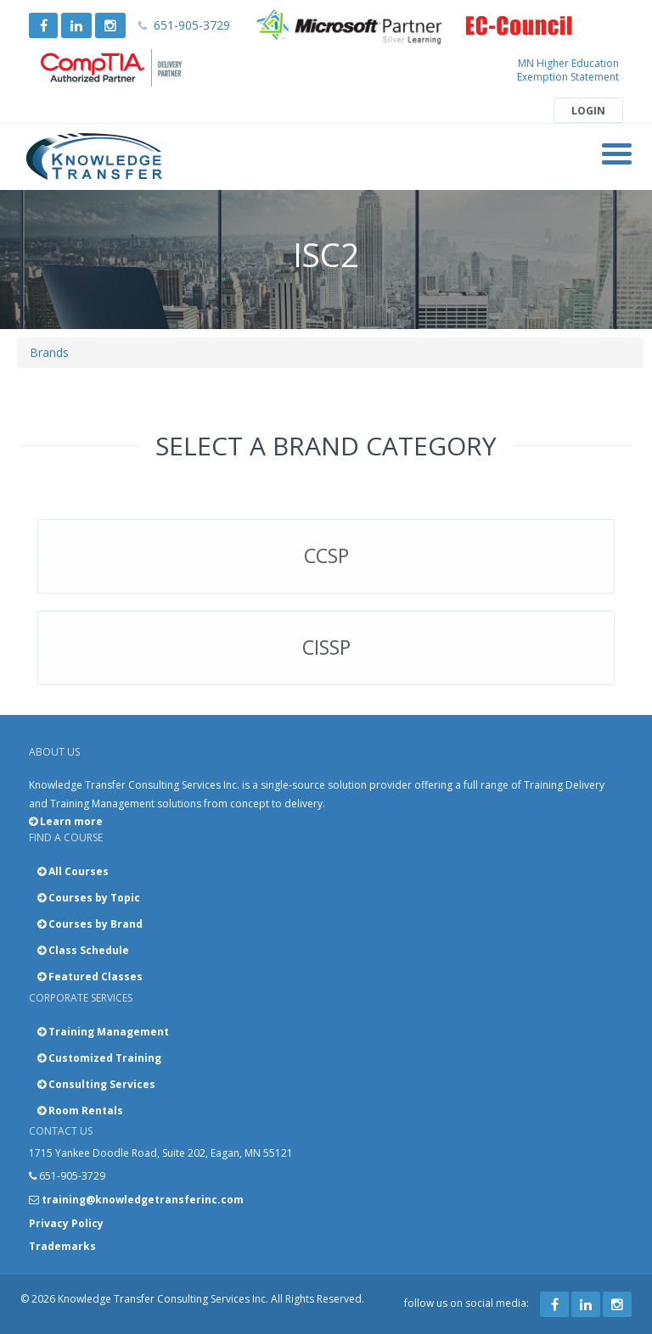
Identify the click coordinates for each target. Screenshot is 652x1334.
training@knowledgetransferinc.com (143, 1199)
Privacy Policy (66, 1223)
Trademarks (62, 1246)
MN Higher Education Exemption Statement (568, 70)
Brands (49, 352)
